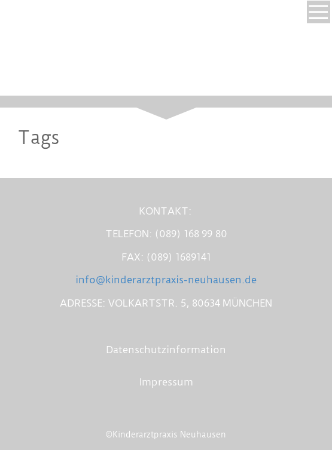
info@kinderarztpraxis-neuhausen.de (166, 280)
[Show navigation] (318, 12)
